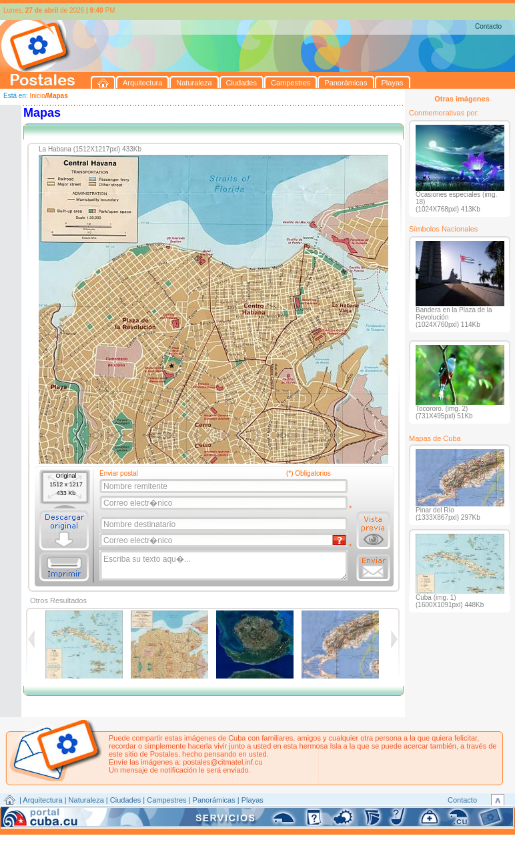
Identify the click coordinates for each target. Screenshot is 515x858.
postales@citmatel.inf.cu (222, 762)
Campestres (166, 800)
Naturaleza (86, 800)
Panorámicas (214, 800)
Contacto (488, 26)
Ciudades (125, 800)
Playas (252, 800)
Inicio (37, 95)
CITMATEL (316, 815)
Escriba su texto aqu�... (224, 566)
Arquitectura (42, 800)
